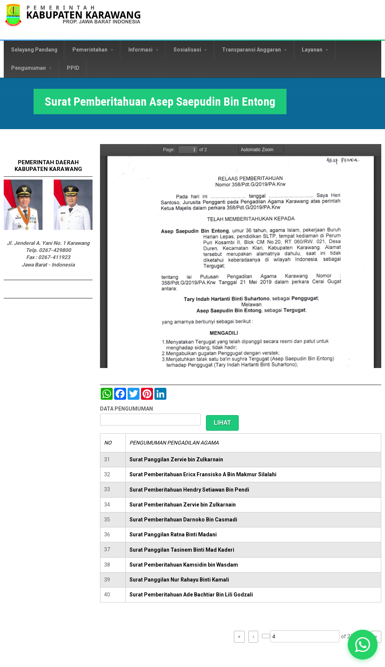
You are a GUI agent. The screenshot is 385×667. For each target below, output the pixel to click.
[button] (363, 645)
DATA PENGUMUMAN (126, 409)
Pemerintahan (92, 50)
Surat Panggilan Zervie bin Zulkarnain (176, 459)
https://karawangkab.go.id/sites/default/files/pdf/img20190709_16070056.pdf (240, 256)
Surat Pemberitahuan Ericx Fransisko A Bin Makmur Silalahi (202, 474)
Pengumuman (31, 68)
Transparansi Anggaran (254, 50)
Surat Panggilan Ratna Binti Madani (173, 534)
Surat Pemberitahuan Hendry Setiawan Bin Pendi (189, 490)
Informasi (143, 50)
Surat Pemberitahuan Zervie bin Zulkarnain (182, 505)
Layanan (315, 50)
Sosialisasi (190, 50)
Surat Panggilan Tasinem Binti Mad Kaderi (181, 550)
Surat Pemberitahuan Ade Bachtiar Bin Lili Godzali (191, 595)
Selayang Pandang (34, 50)
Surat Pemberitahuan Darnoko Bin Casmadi (183, 520)
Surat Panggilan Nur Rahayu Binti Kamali (179, 580)
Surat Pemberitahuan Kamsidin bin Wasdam (183, 565)
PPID (73, 68)
